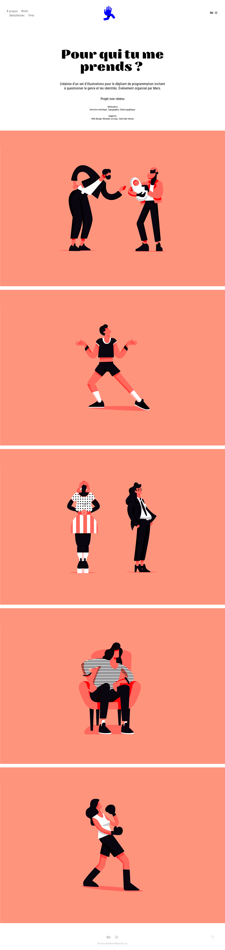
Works (24, 10)
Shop (31, 15)
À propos (12, 11)
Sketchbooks (17, 15)
